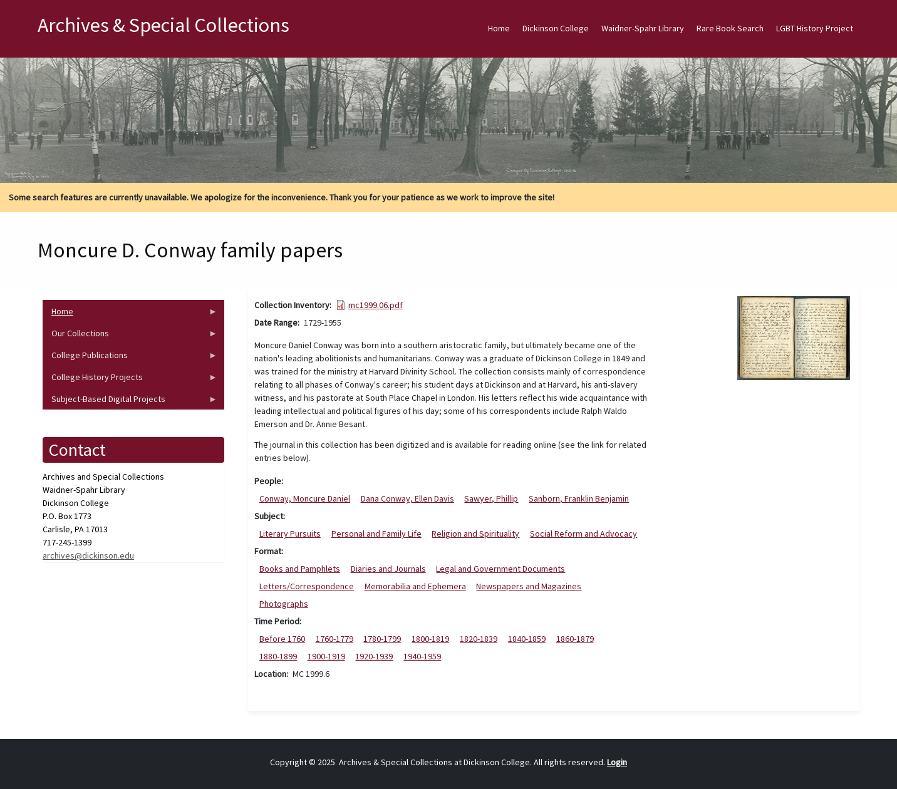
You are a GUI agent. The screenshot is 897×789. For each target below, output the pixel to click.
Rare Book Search (730, 28)
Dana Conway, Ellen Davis (407, 498)
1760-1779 (334, 638)
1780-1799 (382, 638)
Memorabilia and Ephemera (415, 586)
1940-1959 (422, 656)
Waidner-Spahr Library (642, 28)
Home (499, 28)
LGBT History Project (814, 28)
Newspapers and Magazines (528, 586)
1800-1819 (430, 638)
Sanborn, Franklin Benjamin (579, 498)
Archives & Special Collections (163, 25)
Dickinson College (555, 28)
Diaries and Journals (388, 568)
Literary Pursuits (290, 533)
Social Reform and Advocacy (583, 533)
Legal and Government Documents (500, 568)
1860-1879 (575, 638)
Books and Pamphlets (299, 568)
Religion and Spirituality (475, 533)
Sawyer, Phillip (491, 498)
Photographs (283, 603)
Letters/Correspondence (306, 586)
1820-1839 (478, 638)
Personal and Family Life (376, 533)
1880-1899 (278, 656)
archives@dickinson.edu (88, 555)
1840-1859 (527, 638)
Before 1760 (282, 638)
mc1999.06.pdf (375, 305)
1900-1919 (326, 656)
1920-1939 (374, 656)
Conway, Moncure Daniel (304, 498)
